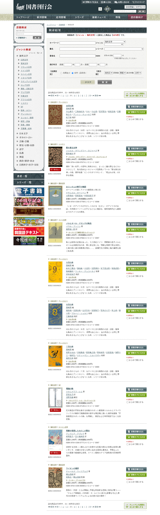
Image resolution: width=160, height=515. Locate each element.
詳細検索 (62, 25)
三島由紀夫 (79, 111)
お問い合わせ (122, 2)
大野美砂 (69, 196)
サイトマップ (139, 2)
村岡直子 (69, 436)
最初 (52, 95)
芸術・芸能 (28, 141)
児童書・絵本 (26, 128)
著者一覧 (28, 176)
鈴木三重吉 (70, 268)
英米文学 (24, 63)
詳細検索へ (21, 38)
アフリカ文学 (26, 100)
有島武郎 (115, 268)
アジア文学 (25, 92)
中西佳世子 (88, 196)
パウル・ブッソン (73, 226)
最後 (96, 95)
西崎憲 (69, 109)
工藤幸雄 (69, 316)
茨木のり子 (105, 310)
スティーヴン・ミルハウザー (89, 355)
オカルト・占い (28, 137)
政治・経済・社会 (28, 161)
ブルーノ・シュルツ (80, 313)
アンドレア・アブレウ (75, 434)
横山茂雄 (69, 474)
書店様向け (137, 17)
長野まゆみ (70, 352)
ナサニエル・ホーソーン (76, 193)
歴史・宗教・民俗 (28, 145)
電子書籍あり (55, 169)
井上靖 (114, 310)
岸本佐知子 (70, 274)
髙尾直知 (78, 196)
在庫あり (66, 73)
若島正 (69, 477)
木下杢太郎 (105, 268)
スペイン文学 (26, 74)
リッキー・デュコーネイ (85, 271)
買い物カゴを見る (90, 2)
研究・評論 (25, 121)
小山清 (94, 111)
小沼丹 (87, 268)
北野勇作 (95, 268)
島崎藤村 (69, 271)
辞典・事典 (25, 125)
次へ (91, 95)
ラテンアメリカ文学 (29, 81)
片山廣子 (69, 111)
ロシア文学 (25, 85)
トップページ (22, 17)
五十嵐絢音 (79, 436)
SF (22, 107)
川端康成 (80, 352)
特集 (118, 17)
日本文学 (28, 133)
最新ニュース (99, 17)
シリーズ (80, 17)
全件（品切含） (80, 73)
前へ (58, 95)
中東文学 (24, 96)
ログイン (135, 7)
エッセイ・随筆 (27, 118)
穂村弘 (72, 355)
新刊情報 (41, 17)
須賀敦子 (95, 310)
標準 (107, 9)
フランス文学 (26, 67)
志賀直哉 (109, 352)
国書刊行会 (34, 6)
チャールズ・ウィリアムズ (77, 471)
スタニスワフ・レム (74, 392)
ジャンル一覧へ (35, 53)
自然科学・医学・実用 (28, 165)
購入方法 (106, 2)
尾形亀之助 (90, 352)
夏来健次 (69, 154)
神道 (28, 157)
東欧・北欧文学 (27, 89)
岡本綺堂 (100, 352)
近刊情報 (61, 17)
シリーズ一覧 (28, 182)
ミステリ (24, 103)
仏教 (28, 153)
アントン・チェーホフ (82, 114)
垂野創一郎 (70, 229)
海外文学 (28, 56)
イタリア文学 (26, 78)
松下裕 (69, 117)
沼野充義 (69, 397)
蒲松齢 (79, 268)
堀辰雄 (69, 310)
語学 (28, 149)
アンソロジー (26, 114)
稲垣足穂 (111, 111)
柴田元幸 (69, 358)
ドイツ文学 (25, 71)
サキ (88, 111)
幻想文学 (24, 60)
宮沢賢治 (102, 111)
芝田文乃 (69, 394)
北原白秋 (77, 310)
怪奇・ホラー (26, 110)
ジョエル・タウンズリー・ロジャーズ (81, 151)
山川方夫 (86, 310)
